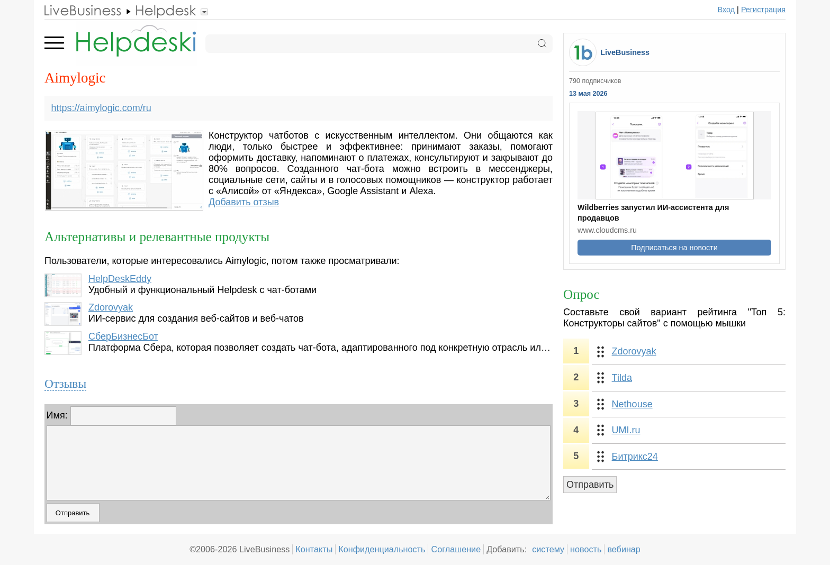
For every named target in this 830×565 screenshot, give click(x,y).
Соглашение (456, 549)
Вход (726, 9)
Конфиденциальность (381, 549)
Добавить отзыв (244, 202)
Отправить (590, 484)
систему (548, 549)
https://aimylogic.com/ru (101, 108)
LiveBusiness (624, 52)
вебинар (623, 549)
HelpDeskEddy (119, 279)
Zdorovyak (110, 307)
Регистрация (763, 9)
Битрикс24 (635, 456)
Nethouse (632, 404)
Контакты (313, 549)
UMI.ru (626, 430)
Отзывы (65, 383)
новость (585, 549)
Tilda (622, 377)
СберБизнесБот (123, 336)
